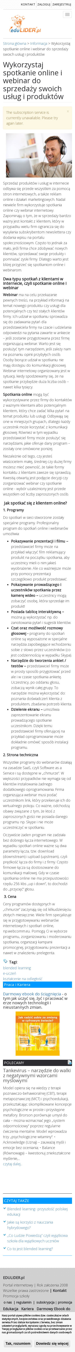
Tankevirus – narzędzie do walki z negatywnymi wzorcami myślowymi (37, 1076)
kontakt (28, 4)
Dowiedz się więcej (52, 1344)
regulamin (23, 1302)
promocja (65, 1302)
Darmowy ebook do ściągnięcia (32, 994)
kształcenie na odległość (22, 978)
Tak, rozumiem (18, 1344)
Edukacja (10, 1308)
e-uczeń (9, 973)
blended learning (17, 967)
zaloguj (43, 4)
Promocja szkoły (16, 1296)
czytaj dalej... (12, 1163)
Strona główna (14, 43)
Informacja (38, 43)
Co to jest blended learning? (30, 1248)
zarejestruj (61, 4)
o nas (8, 1302)
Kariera (27, 1308)
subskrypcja (45, 1302)
